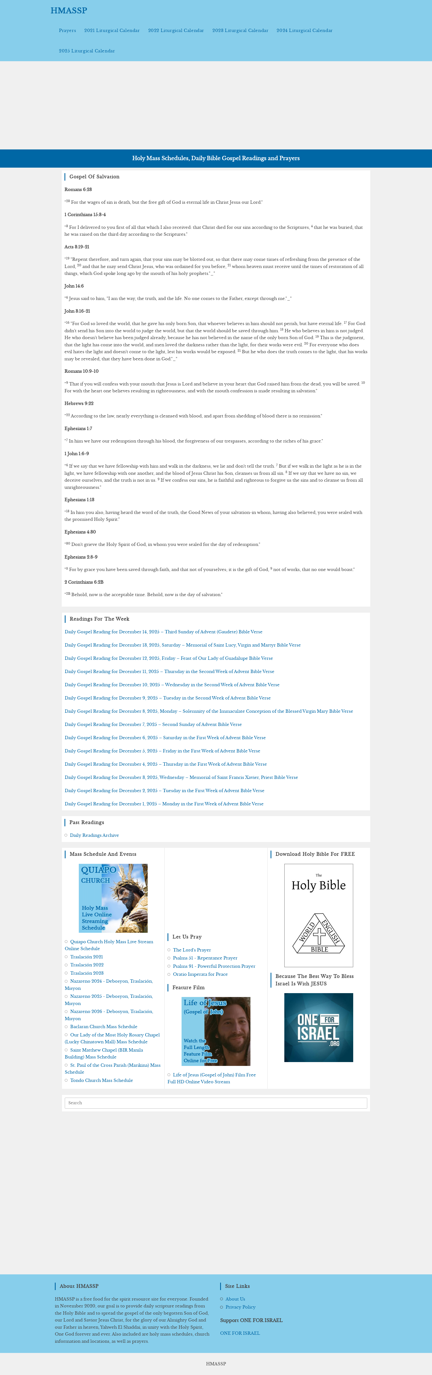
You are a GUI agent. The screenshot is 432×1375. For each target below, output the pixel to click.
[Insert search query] (216, 1103)
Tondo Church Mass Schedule (101, 1080)
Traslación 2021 (86, 956)
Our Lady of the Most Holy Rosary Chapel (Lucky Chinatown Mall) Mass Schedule (112, 1038)
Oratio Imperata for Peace (200, 974)
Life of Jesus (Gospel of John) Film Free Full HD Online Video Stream (212, 1078)
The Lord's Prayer (192, 950)
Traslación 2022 (87, 964)
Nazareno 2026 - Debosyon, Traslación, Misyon (109, 1015)
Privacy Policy (241, 1307)
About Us (235, 1299)
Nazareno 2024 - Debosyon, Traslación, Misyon (109, 985)
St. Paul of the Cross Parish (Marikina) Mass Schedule (113, 1069)
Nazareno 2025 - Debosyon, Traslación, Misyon (109, 1000)
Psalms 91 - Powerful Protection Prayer (214, 966)
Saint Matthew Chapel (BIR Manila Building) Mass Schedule (104, 1053)
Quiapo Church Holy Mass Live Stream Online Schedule (109, 945)
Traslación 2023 (87, 973)
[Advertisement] (216, 105)
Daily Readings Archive (94, 835)
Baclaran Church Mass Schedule (103, 1026)
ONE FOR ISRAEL (240, 1333)
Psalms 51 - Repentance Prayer (205, 958)
